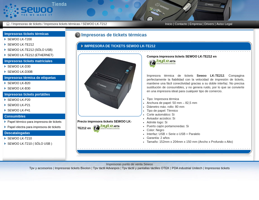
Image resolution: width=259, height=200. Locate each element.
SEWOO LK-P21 (19, 105)
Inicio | (169, 24)
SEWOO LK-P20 (19, 99)
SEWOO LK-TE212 (21, 44)
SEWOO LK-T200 (20, 39)
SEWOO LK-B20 (19, 83)
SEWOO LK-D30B (20, 71)
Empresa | (197, 24)
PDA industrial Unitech (187, 168)
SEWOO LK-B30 (19, 88)
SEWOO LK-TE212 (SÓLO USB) (30, 49)
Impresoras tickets (216, 168)
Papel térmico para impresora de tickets (35, 121)
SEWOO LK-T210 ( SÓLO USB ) (30, 143)
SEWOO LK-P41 (19, 110)
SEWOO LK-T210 (20, 138)
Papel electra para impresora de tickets (34, 127)
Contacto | (182, 24)
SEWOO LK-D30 (19, 66)
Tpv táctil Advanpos (106, 168)
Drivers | (210, 24)
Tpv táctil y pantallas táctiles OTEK (145, 168)
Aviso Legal (224, 24)
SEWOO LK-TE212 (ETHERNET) (30, 55)
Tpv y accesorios (41, 168)
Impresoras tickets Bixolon (73, 168)
